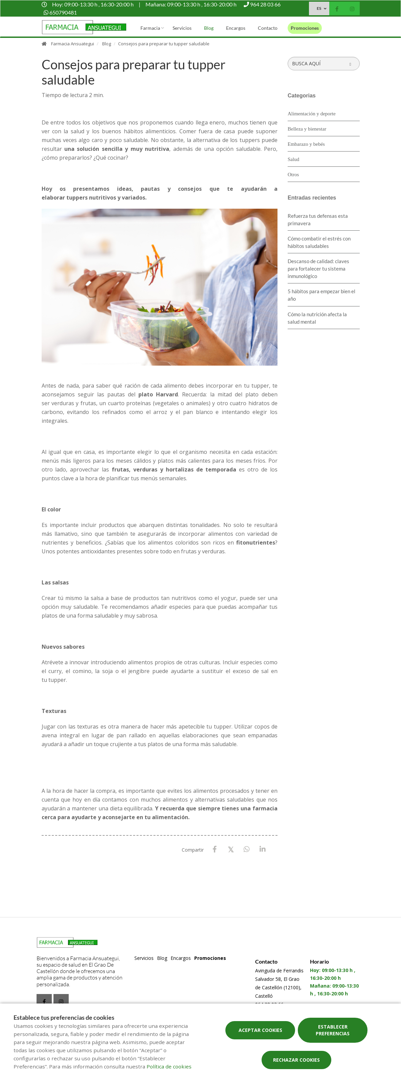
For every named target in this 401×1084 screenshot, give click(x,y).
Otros (293, 174)
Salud (293, 159)
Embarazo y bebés (306, 144)
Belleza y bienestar (307, 129)
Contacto (267, 28)
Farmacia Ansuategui (72, 44)
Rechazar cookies (296, 1060)
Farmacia (150, 28)
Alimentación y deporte (312, 113)
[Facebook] (214, 849)
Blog (209, 28)
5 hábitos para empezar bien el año (321, 295)
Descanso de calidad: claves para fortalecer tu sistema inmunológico (318, 268)
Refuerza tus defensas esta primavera (318, 219)
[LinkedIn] (262, 849)
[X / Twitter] (230, 849)
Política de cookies (169, 1066)
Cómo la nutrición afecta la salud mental (317, 318)
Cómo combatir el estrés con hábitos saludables (319, 242)
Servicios (182, 28)
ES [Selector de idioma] (319, 8)
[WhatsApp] (246, 849)
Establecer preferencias (333, 1030)
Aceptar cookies (260, 1030)
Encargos (235, 28)
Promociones (305, 28)
